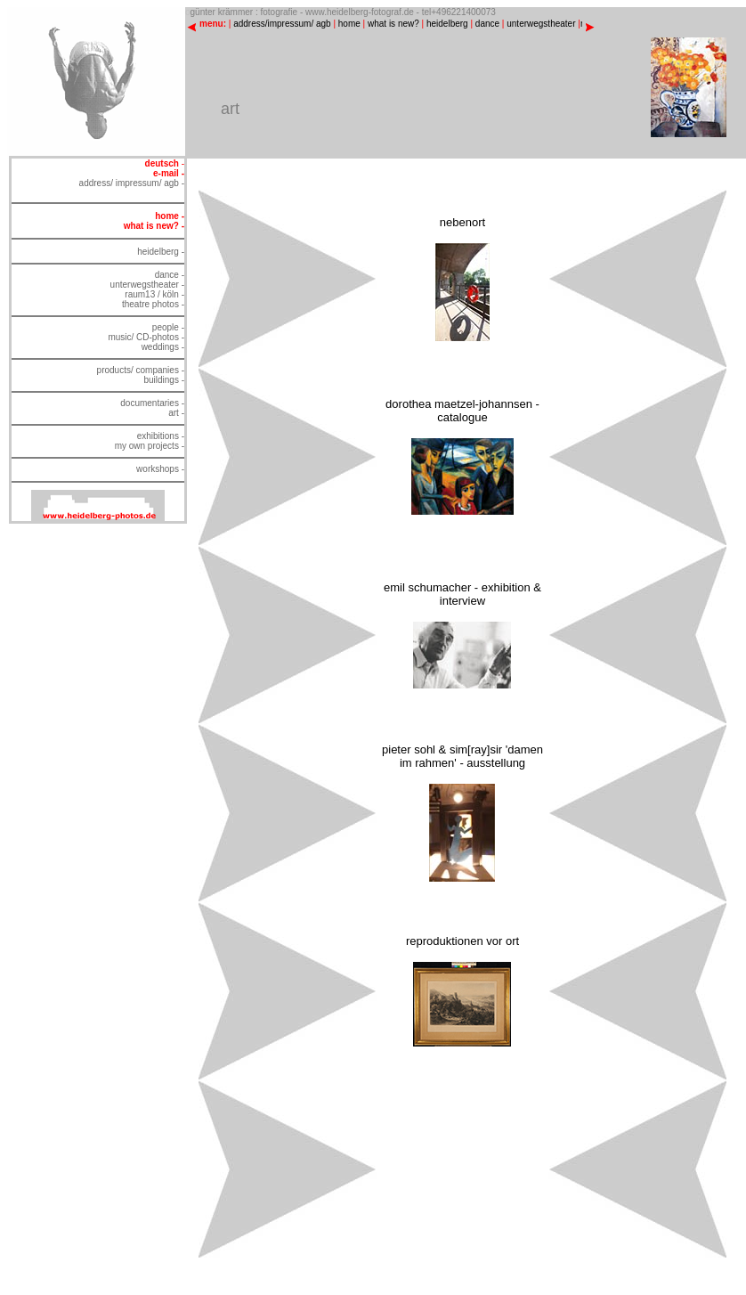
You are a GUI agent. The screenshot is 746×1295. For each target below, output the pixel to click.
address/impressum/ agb (282, 24)
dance (487, 24)
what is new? (393, 24)
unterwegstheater (541, 24)
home (349, 24)
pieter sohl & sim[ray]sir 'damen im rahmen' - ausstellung (462, 756)
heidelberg (447, 24)
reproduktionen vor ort (462, 941)
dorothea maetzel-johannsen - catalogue (462, 410)
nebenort (462, 222)
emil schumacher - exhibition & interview (462, 594)
